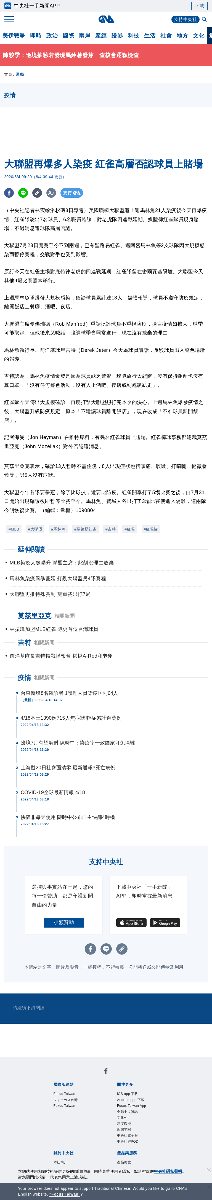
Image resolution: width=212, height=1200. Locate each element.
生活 (149, 36)
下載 (199, 5)
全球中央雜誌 (128, 1113)
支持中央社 (185, 19)
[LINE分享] (23, 193)
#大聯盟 (35, 529)
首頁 (8, 74)
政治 (52, 36)
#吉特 (110, 529)
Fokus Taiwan (65, 1106)
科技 (133, 36)
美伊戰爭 (13, 36)
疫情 (24, 677)
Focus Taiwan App (132, 1106)
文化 (198, 36)
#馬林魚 (58, 529)
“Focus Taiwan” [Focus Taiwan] (65, 1194)
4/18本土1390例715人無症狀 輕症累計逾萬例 (71, 718)
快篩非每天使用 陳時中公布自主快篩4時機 (68, 817)
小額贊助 (64, 922)
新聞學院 (124, 1131)
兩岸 (84, 36)
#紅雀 (129, 529)
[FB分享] (9, 193)
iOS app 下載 (128, 1094)
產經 (101, 36)
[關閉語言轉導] (209, 1188)
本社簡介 (61, 1165)
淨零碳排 (124, 1125)
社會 (166, 36)
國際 (68, 36)
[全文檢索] (205, 20)
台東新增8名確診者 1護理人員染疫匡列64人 (69, 693)
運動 (20, 74)
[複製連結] (37, 193)
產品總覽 (124, 1165)
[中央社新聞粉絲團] (106, 1072)
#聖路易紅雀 (85, 529)
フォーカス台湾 (67, 1100)
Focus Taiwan (65, 1094)
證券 (117, 36)
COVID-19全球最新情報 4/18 (53, 792)
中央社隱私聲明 (168, 1171)
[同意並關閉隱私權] (209, 1171)
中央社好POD (128, 1144)
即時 (35, 36)
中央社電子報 (128, 1138)
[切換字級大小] (51, 193)
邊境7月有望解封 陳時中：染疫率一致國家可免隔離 (78, 743)
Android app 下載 (131, 1100)
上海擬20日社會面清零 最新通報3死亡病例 (68, 767)
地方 (182, 36)
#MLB (14, 529)
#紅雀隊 (151, 529)
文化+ (122, 1119)
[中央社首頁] (106, 19)
